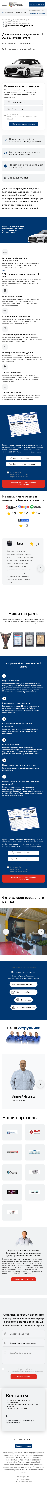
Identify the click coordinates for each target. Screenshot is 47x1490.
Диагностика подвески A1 (18, 24)
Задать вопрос (23, 1377)
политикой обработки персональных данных (22, 117)
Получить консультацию (23, 124)
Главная (6, 20)
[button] (40, 568)
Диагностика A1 (13, 22)
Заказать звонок (36, 4)
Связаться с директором (23, 1279)
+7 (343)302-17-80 (37, 13)
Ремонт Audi (19, 20)
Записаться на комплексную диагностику (23, 483)
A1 (29, 20)
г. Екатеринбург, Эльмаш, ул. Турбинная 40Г (20, 1419)
